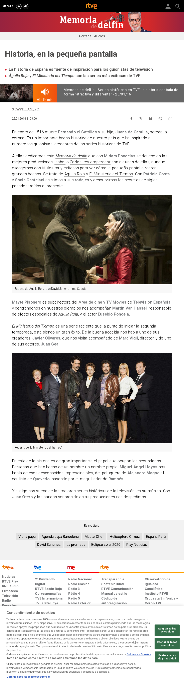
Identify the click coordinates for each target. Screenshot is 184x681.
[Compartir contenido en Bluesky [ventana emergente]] (150, 117)
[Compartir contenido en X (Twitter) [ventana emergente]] (141, 117)
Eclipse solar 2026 (105, 544)
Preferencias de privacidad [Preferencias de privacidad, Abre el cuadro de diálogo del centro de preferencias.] (167, 669)
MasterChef (94, 536)
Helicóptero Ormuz (125, 536)
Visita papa (27, 536)
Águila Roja (74, 174)
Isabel (59, 162)
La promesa (76, 544)
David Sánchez (49, 544)
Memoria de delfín (71, 156)
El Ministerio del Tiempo (111, 174)
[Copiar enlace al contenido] (170, 117)
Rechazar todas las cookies (167, 655)
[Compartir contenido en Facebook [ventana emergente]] (131, 117)
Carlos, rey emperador (90, 162)
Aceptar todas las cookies (167, 642)
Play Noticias (136, 544)
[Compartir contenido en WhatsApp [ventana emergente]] (160, 117)
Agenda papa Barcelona (60, 536)
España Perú (156, 536)
